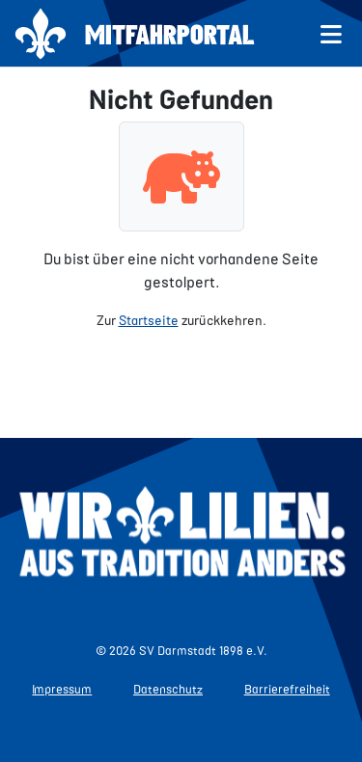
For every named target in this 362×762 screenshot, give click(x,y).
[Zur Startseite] (41, 34)
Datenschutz (168, 688)
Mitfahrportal (170, 33)
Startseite (149, 320)
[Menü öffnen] (331, 33)
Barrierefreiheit (287, 688)
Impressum (62, 688)
